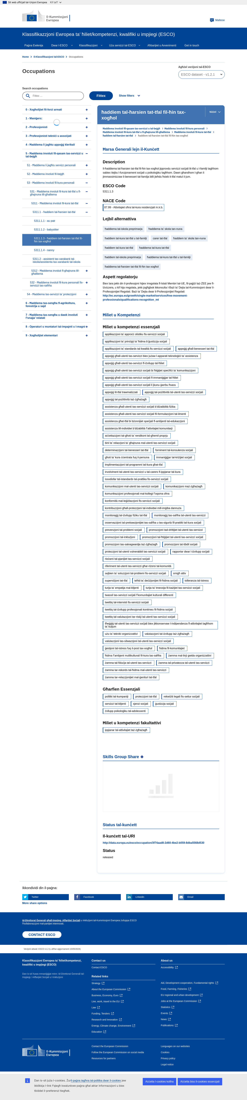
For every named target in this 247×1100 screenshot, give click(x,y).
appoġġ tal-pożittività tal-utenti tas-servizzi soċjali (174, 392)
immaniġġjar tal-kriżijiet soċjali (174, 457)
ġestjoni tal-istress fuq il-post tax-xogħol (128, 648)
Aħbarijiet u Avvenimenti (161, 45)
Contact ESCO (99, 967)
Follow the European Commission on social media (118, 1052)
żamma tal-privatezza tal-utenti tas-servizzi (183, 662)
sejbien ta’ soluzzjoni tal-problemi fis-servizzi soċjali (135, 573)
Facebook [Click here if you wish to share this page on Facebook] (89, 897)
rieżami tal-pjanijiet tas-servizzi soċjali (127, 558)
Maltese (217, 20)
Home (25, 56)
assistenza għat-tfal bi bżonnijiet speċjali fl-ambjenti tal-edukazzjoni (145, 421)
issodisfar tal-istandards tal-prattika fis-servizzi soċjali (136, 479)
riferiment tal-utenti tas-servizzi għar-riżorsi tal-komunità (138, 566)
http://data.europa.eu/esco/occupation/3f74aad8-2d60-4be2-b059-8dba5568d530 (153, 842)
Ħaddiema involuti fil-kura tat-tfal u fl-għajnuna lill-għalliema (136, 132)
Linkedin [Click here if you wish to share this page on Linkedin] (139, 897)
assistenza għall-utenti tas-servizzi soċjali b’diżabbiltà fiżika (140, 406)
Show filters (126, 95)
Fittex (101, 96)
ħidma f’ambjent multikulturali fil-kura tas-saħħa (133, 655)
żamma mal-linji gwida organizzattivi (189, 655)
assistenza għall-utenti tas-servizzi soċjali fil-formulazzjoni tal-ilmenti (145, 414)
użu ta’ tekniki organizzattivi (121, 633)
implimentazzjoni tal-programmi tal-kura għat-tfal (133, 464)
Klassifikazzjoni (88, 45)
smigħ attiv (179, 573)
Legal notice (167, 1064)
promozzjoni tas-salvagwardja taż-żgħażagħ (131, 544)
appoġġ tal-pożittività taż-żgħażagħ (126, 399)
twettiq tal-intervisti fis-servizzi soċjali (127, 602)
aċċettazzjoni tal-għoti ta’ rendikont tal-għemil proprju (136, 435)
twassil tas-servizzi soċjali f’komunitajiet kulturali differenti (139, 595)
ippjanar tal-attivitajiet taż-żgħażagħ (126, 730)
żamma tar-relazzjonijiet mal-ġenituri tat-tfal (131, 677)
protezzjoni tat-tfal (146, 696)
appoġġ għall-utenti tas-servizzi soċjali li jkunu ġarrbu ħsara (140, 385)
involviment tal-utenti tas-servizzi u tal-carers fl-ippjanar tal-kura (142, 471)
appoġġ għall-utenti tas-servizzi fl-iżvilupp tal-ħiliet (134, 363)
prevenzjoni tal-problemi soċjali (123, 529)
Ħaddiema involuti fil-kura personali (184, 128)
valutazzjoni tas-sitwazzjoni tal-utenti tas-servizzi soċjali (138, 641)
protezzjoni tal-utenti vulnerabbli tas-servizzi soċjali (135, 551)
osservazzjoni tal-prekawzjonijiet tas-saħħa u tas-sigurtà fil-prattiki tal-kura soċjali (153, 522)
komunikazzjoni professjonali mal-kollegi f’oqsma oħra (137, 493)
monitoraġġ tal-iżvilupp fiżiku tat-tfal (126, 515)
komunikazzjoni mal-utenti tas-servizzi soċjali (131, 486)
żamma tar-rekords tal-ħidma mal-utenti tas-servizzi (135, 670)
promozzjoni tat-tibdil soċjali (181, 544)
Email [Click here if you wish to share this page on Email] (190, 897)
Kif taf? (55, 2)
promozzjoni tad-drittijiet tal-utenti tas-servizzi (176, 529)
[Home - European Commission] (46, 16)
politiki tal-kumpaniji (116, 696)
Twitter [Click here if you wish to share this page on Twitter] (35, 897)
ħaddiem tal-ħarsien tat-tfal (118, 135)
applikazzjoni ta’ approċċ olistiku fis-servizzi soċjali (135, 334)
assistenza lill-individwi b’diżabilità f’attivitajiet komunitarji (138, 428)
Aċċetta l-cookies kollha (159, 1081)
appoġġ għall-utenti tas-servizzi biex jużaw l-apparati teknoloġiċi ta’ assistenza (151, 356)
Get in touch (192, 45)
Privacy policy (168, 1058)
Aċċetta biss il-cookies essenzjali (199, 1081)
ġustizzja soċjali (164, 703)
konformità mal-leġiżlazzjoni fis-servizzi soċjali (132, 500)
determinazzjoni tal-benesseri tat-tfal (126, 450)
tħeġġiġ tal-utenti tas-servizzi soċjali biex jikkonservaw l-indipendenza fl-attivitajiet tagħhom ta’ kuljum (159, 625)
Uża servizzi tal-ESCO (122, 45)
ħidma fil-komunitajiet (172, 648)
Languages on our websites (175, 1046)
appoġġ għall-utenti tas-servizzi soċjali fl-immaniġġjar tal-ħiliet (141, 377)
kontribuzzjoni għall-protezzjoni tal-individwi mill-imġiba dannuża (143, 508)
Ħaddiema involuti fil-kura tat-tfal (192, 132)
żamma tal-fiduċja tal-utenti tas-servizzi (128, 662)
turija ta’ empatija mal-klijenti (122, 587)
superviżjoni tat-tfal (116, 580)
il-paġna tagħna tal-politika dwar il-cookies (96, 1080)
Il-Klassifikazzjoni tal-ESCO (49, 56)
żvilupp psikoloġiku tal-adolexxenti (125, 711)
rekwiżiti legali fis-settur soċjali (182, 696)
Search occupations (35, 88)
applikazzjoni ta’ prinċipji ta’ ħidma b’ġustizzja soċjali (136, 341)
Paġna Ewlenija (33, 45)
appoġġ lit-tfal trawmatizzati (121, 392)
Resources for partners (104, 1058)
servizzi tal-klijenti (115, 703)
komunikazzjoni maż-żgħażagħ (184, 486)
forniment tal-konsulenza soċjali (174, 450)
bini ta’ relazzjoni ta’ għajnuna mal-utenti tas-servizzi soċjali (140, 442)
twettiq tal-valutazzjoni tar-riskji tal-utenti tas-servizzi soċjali (140, 616)
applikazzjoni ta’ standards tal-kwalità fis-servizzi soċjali (138, 348)
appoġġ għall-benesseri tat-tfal (196, 348)
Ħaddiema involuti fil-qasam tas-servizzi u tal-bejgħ (131, 128)
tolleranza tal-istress (197, 580)
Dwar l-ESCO (59, 45)
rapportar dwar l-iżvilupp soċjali (191, 551)
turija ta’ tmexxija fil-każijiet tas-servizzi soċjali (173, 587)
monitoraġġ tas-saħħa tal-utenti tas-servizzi (179, 515)
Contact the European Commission (110, 1046)
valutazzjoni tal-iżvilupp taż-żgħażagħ (167, 633)
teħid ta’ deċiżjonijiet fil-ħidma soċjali (156, 580)
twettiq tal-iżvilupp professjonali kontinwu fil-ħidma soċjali (139, 609)
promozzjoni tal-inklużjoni (120, 537)
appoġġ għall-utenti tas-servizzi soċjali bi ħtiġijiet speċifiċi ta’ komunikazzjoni (150, 370)
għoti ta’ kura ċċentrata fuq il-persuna (127, 457)
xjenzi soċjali (140, 703)
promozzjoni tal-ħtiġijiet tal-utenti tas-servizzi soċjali (172, 537)
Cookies (165, 1052)
